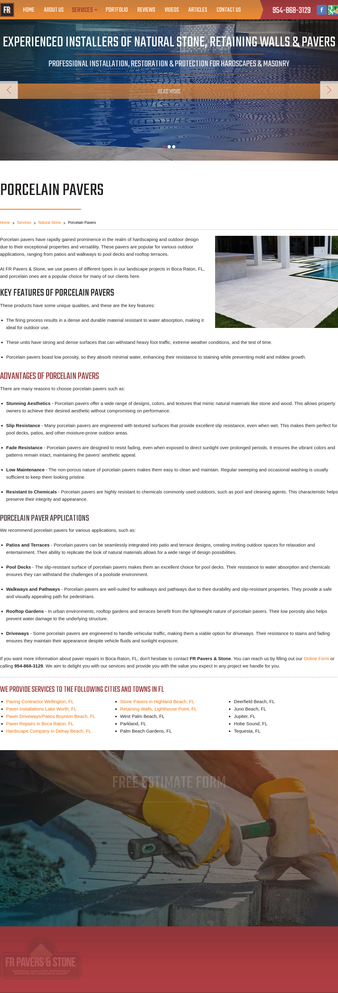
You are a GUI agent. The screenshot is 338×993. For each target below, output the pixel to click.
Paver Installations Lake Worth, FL (41, 708)
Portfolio (117, 10)
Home (28, 10)
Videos (172, 10)
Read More (169, 91)
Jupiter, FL (244, 716)
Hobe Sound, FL (250, 723)
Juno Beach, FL (250, 708)
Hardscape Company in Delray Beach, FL (48, 731)
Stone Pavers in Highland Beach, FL (157, 701)
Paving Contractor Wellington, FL (40, 701)
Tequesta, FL (247, 731)
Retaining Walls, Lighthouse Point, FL (158, 708)
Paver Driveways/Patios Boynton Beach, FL (50, 716)
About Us (54, 10)
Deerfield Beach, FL (254, 701)
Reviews (146, 10)
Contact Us (229, 10)
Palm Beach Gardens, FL (146, 731)
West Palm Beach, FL (142, 716)
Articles (197, 10)
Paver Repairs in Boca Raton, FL (39, 723)
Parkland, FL (133, 723)
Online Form (316, 658)
